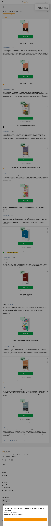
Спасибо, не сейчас (25, 523)
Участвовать (25, 519)
